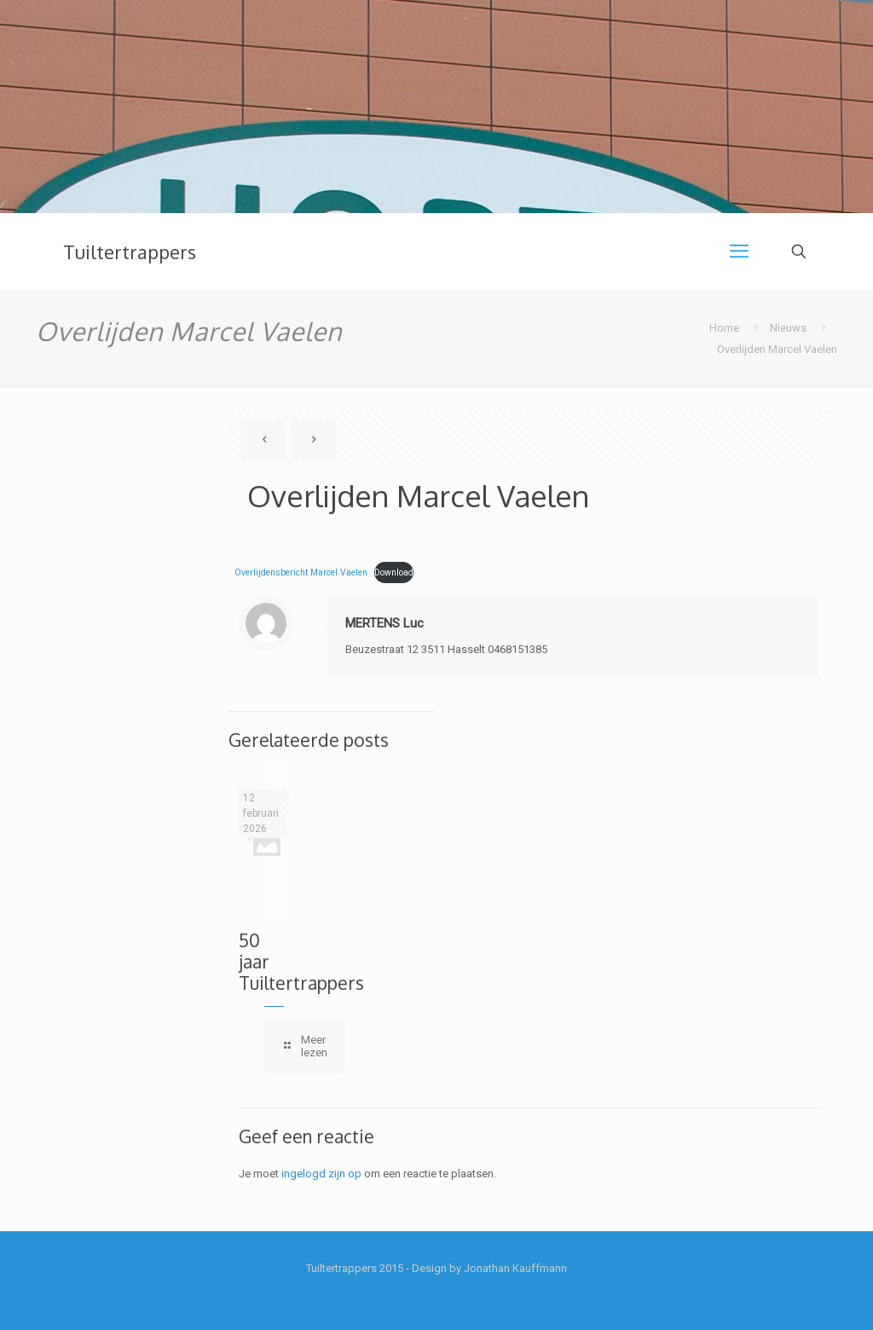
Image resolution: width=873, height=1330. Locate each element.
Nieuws (788, 327)
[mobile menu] (739, 251)
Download (393, 572)
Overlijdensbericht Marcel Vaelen (300, 572)
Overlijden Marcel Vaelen (777, 349)
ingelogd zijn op (321, 1173)
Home (724, 327)
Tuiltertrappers (129, 251)
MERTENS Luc (384, 623)
